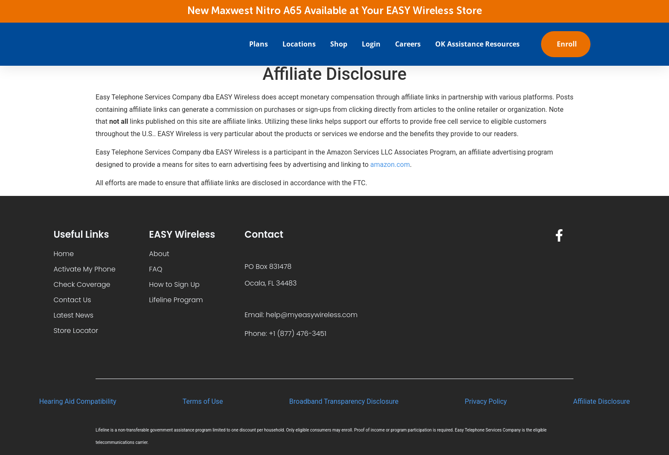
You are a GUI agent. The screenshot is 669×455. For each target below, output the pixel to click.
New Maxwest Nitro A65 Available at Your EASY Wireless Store (334, 11)
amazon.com (390, 164)
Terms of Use (203, 401)
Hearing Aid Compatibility (77, 401)
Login (371, 44)
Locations (299, 44)
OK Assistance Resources (477, 44)
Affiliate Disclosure (601, 401)
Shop (338, 44)
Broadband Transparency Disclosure (343, 401)
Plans (258, 44)
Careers (408, 44)
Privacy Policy (486, 401)
